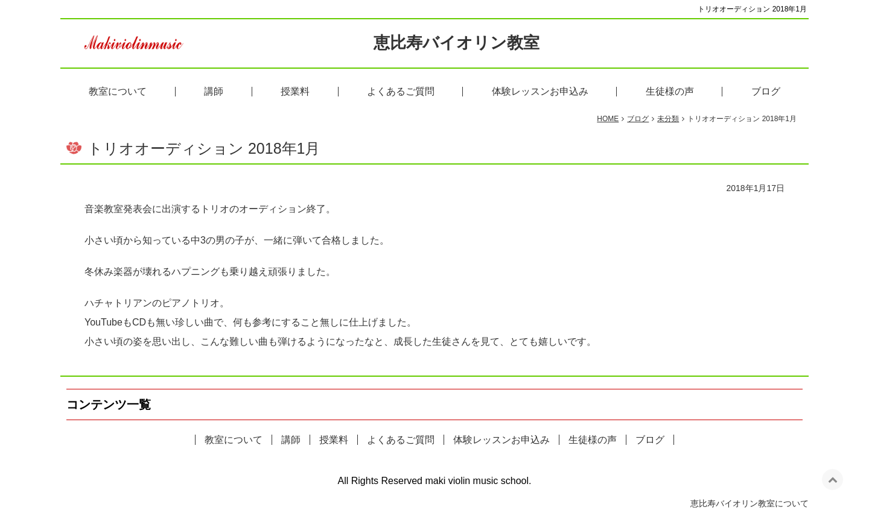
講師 (213, 94)
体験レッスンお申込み (540, 94)
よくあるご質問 (400, 94)
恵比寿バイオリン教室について (749, 506)
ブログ (765, 94)
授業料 (295, 94)
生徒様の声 (670, 94)
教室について (118, 94)
